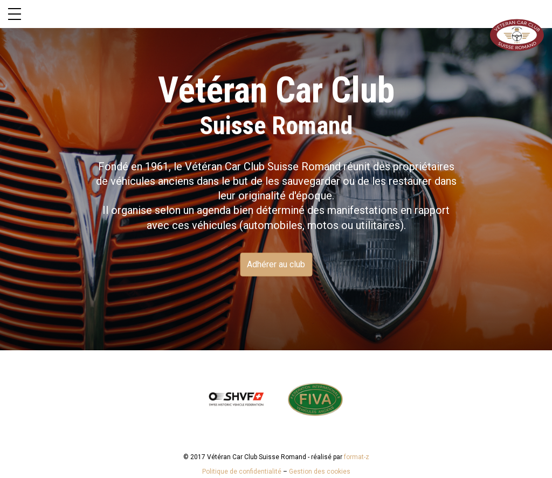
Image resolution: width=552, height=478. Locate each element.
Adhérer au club (276, 264)
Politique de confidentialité (241, 471)
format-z (356, 457)
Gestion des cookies (319, 471)
